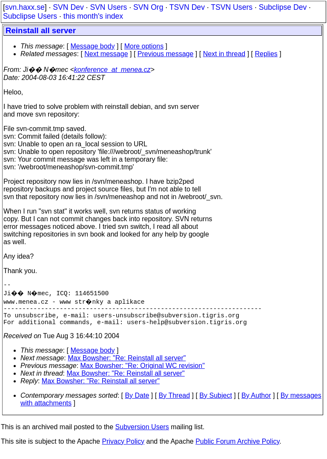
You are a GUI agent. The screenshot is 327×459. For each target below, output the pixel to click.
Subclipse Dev (283, 7)
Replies (266, 53)
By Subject (215, 402)
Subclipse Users (30, 16)
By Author (256, 402)
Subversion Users (142, 433)
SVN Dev (68, 7)
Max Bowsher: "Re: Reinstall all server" (127, 364)
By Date (137, 402)
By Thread (174, 402)
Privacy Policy (123, 448)
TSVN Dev (187, 7)
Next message (106, 53)
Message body (92, 46)
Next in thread (224, 53)
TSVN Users (231, 7)
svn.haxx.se (25, 7)
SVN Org (148, 7)
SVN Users (108, 7)
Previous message (166, 53)
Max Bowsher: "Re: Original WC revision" (142, 372)
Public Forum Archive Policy (237, 448)
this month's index (93, 16)
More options (144, 46)
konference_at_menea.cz (112, 69)
